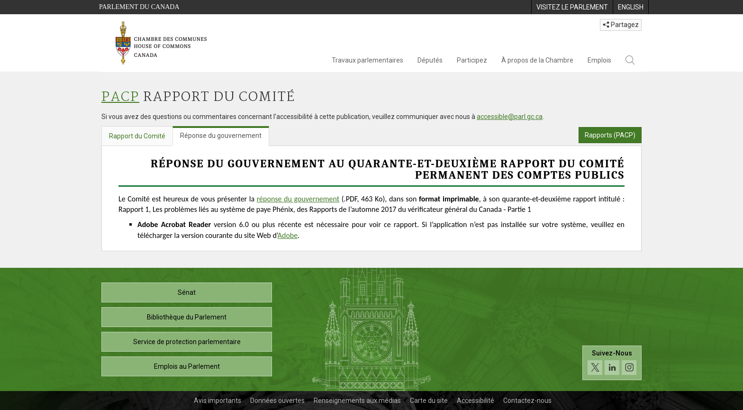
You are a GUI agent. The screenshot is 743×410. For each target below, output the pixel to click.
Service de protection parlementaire (187, 342)
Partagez (621, 24)
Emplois (599, 60)
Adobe (288, 235)
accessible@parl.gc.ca (510, 116)
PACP (120, 97)
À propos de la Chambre (537, 60)
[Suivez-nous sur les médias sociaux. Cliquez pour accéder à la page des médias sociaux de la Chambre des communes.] (612, 365)
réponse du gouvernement (298, 198)
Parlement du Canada (139, 6)
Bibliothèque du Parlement (187, 317)
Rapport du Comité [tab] (137, 136)
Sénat (187, 292)
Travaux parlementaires (367, 60)
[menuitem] (572, 7)
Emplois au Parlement (187, 366)
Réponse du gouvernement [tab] (221, 135)
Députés (430, 60)
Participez (472, 60)
